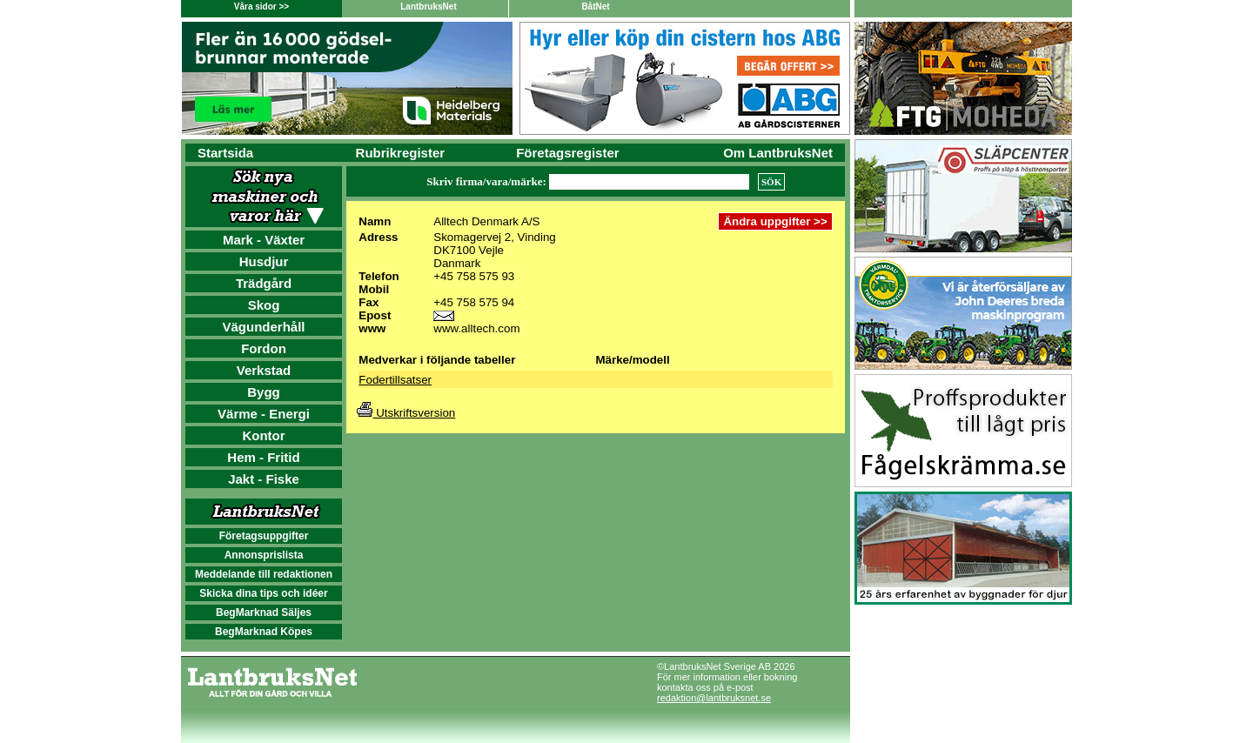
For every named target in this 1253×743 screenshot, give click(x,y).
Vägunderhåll (263, 326)
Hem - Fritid (263, 457)
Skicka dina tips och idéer (263, 593)
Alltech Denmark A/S (486, 221)
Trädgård (263, 283)
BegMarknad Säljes (264, 612)
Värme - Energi (264, 413)
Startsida (225, 152)
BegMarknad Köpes (263, 632)
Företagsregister (567, 152)
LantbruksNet (428, 6)
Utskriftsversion (406, 412)
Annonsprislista (264, 555)
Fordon (263, 348)
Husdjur (264, 261)
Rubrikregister (401, 152)
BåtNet (595, 6)
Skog (264, 305)
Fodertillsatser (395, 379)
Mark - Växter (264, 239)
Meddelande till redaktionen (263, 574)
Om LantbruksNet (778, 152)
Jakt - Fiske (263, 479)
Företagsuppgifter (264, 536)
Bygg (263, 392)
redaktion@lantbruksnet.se (714, 698)
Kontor (263, 435)
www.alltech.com (476, 328)
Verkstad (264, 370)
